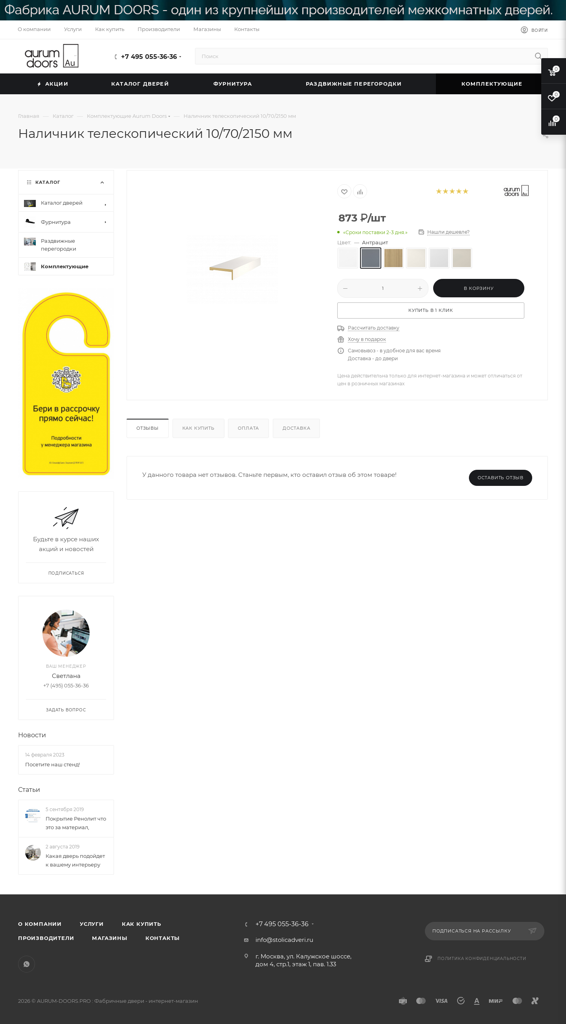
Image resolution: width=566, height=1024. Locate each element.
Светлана (66, 676)
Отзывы (147, 428)
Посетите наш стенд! (52, 764)
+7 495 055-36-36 (149, 56)
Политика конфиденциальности (481, 958)
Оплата (248, 428)
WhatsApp (26, 964)
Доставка (296, 428)
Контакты (162, 938)
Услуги (92, 924)
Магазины (109, 938)
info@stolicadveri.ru (284, 939)
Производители (46, 938)
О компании (40, 924)
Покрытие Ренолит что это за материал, (76, 822)
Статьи (29, 789)
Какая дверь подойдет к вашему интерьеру (75, 860)
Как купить (198, 428)
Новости (32, 735)
